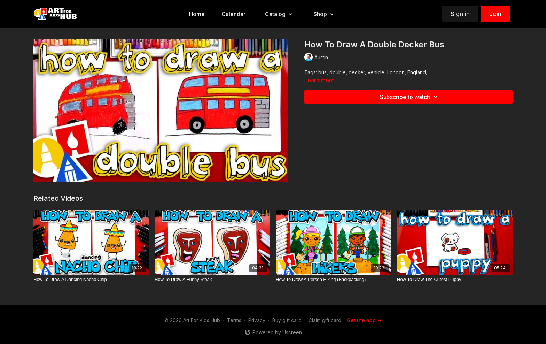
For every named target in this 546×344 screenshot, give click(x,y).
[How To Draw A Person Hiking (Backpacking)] (333, 279)
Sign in (460, 13)
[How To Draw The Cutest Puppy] (455, 279)
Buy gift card (287, 320)
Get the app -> (364, 320)
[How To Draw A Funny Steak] (212, 279)
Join (495, 13)
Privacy (256, 320)
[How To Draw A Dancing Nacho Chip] (91, 279)
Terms (234, 320)
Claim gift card (325, 320)
